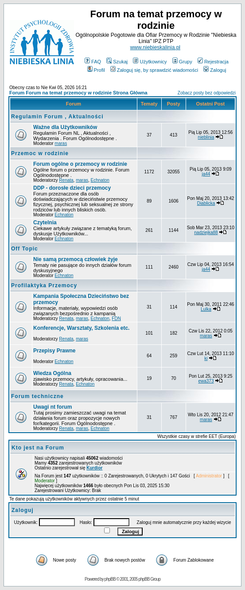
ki (205, 358)
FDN (116, 318)
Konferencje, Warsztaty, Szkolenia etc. (81, 328)
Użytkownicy (150, 61)
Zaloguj (214, 70)
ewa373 (206, 381)
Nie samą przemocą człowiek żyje (75, 259)
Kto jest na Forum (38, 448)
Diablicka (206, 203)
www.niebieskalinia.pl (155, 47)
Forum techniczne (37, 396)
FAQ (93, 61)
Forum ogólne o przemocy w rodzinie (80, 164)
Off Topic (24, 249)
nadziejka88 (206, 232)
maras (60, 143)
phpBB (110, 579)
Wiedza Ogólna (52, 373)
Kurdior (94, 467)
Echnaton (100, 180)
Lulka (206, 309)
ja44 (206, 174)
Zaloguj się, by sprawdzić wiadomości (154, 70)
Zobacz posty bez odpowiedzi (207, 92)
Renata (66, 180)
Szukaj (117, 61)
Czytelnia (45, 222)
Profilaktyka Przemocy (44, 285)
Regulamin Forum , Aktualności (57, 116)
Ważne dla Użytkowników (65, 127)
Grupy (182, 61)
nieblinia (206, 137)
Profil (96, 70)
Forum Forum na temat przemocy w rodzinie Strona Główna (78, 92)
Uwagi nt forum (52, 407)
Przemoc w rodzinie (40, 153)
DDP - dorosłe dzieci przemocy (72, 188)
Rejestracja (213, 61)
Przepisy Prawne (54, 351)
